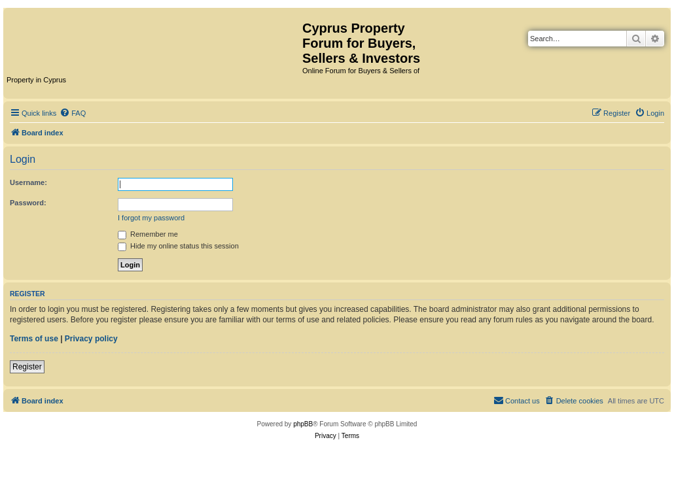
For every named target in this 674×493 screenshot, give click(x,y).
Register (27, 366)
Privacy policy (91, 338)
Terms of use (34, 338)
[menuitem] (73, 113)
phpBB (303, 424)
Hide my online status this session (178, 246)
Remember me (148, 234)
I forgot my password (151, 218)
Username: (28, 182)
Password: (28, 203)
